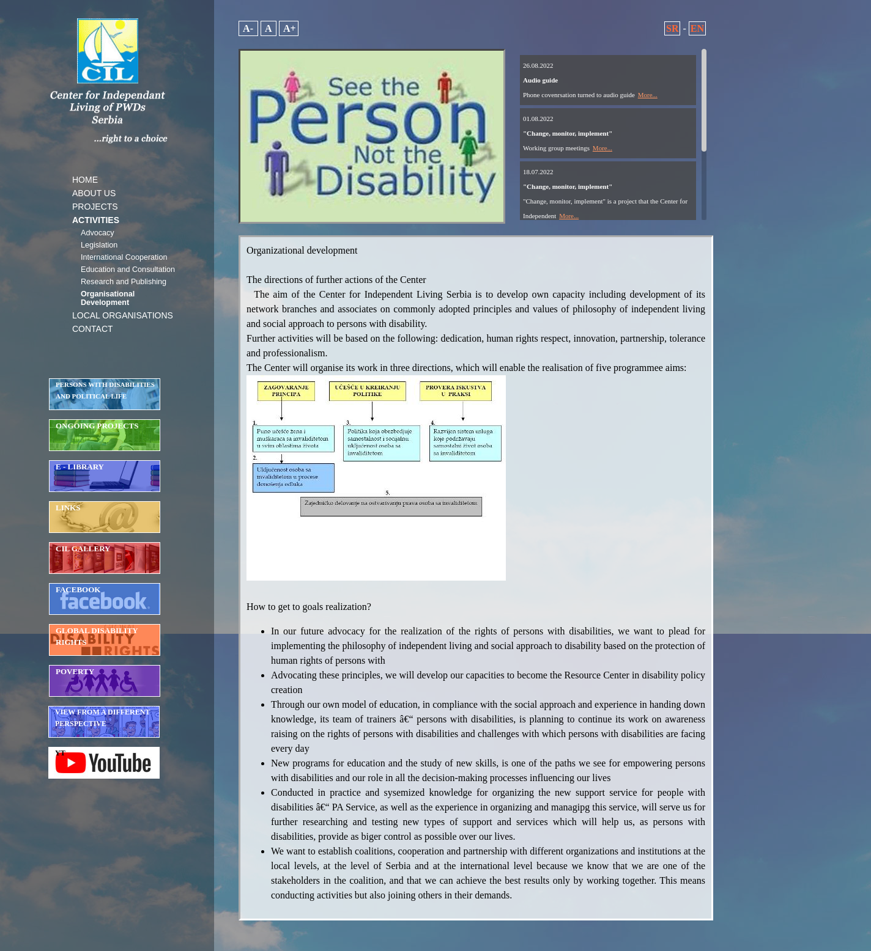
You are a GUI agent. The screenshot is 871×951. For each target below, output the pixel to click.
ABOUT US (94, 193)
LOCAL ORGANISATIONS (122, 315)
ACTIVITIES (95, 220)
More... (648, 94)
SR (672, 28)
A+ (288, 28)
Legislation (99, 245)
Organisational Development (108, 298)
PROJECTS (95, 206)
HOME (85, 180)
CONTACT (92, 329)
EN (697, 28)
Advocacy (97, 233)
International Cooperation (124, 257)
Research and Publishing (123, 281)
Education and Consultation (128, 269)
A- (248, 28)
